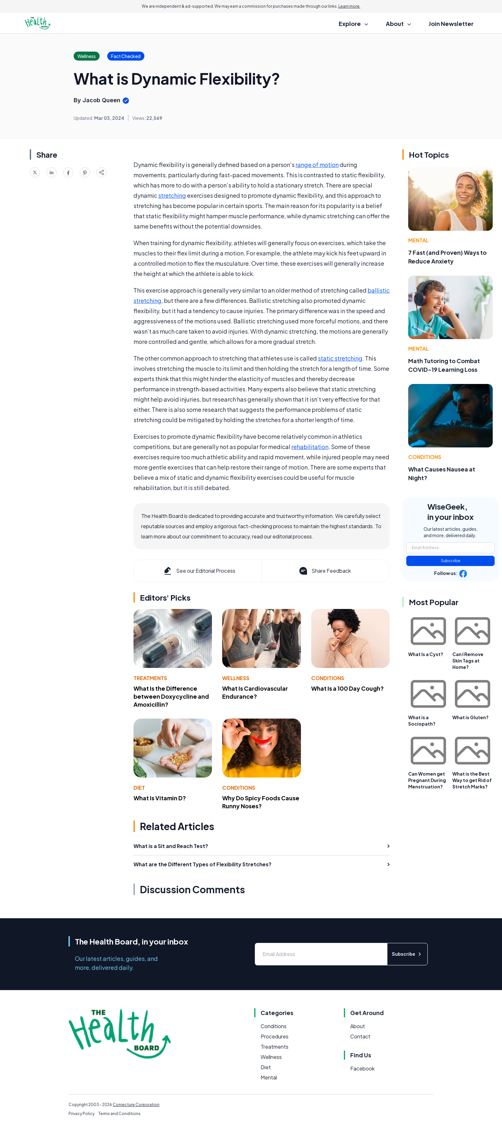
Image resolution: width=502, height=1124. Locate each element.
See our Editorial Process (199, 571)
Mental (418, 240)
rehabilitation (309, 446)
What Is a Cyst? (425, 654)
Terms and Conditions (119, 1113)
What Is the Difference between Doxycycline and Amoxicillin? (171, 696)
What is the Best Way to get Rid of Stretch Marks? (472, 780)
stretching (172, 195)
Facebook (362, 1068)
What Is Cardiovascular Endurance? (255, 692)
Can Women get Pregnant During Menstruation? (427, 780)
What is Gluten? (470, 717)
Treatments (150, 678)
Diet (139, 787)
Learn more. (349, 6)
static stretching (340, 358)
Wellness (235, 678)
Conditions (327, 678)
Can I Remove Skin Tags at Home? (467, 660)
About (357, 1026)
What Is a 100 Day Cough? (347, 688)
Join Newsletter (451, 23)
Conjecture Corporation (136, 1104)
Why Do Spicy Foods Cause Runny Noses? (260, 802)
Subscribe (450, 560)
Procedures (274, 1036)
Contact (360, 1036)
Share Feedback (324, 571)
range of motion (317, 164)
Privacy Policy (81, 1113)
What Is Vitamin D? (160, 798)
